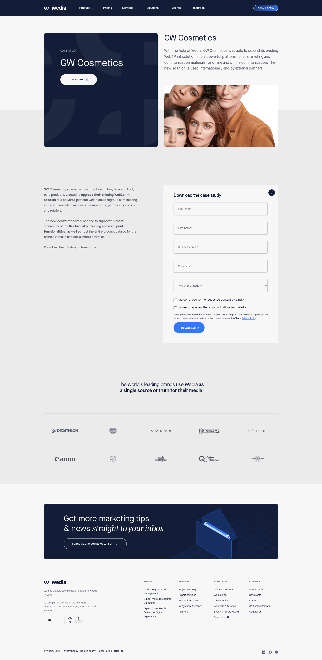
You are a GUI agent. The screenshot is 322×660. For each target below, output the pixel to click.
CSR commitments (259, 606)
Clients (176, 8)
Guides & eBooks (223, 589)
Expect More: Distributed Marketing (157, 600)
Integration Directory (190, 606)
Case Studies (221, 600)
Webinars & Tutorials (225, 606)
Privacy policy (70, 651)
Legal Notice (105, 651)
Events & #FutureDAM (226, 611)
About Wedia (256, 589)
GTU (116, 651)
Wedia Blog (220, 595)
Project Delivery (187, 589)
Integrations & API (188, 600)
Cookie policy (87, 651)
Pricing (107, 8)
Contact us (255, 611)
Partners (183, 611)
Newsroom (255, 595)
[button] (86, 8)
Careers (253, 600)
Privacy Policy (249, 318)
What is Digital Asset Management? (155, 591)
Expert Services (187, 595)
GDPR (124, 651)
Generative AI (221, 617)
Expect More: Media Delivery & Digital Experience (155, 612)
